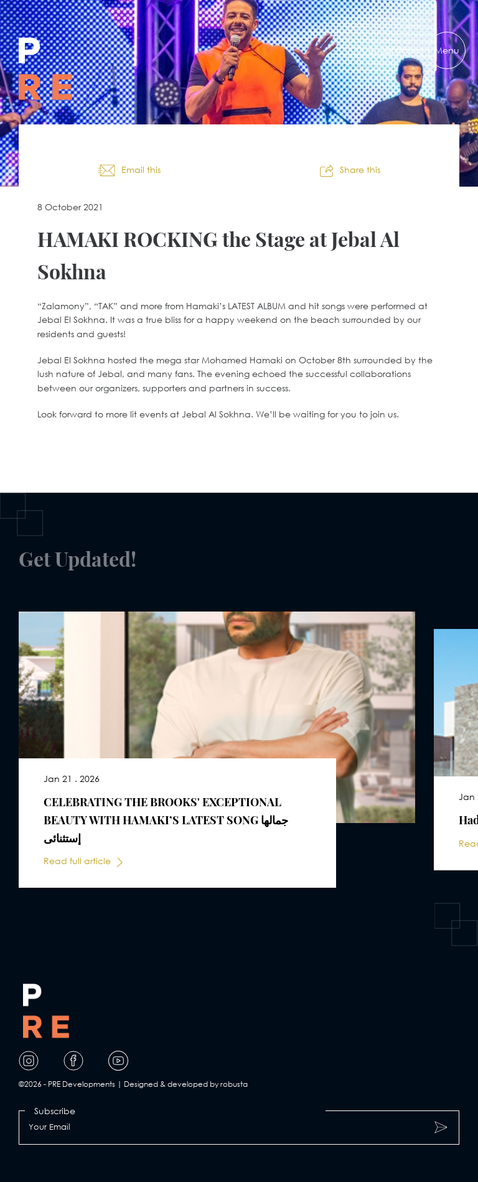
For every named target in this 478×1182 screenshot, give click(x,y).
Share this (360, 169)
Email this (141, 169)
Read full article (77, 861)
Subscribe (54, 1111)
